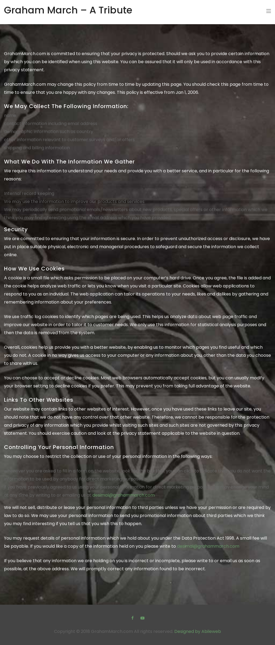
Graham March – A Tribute (68, 10)
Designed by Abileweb (197, 631)
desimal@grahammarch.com (123, 495)
